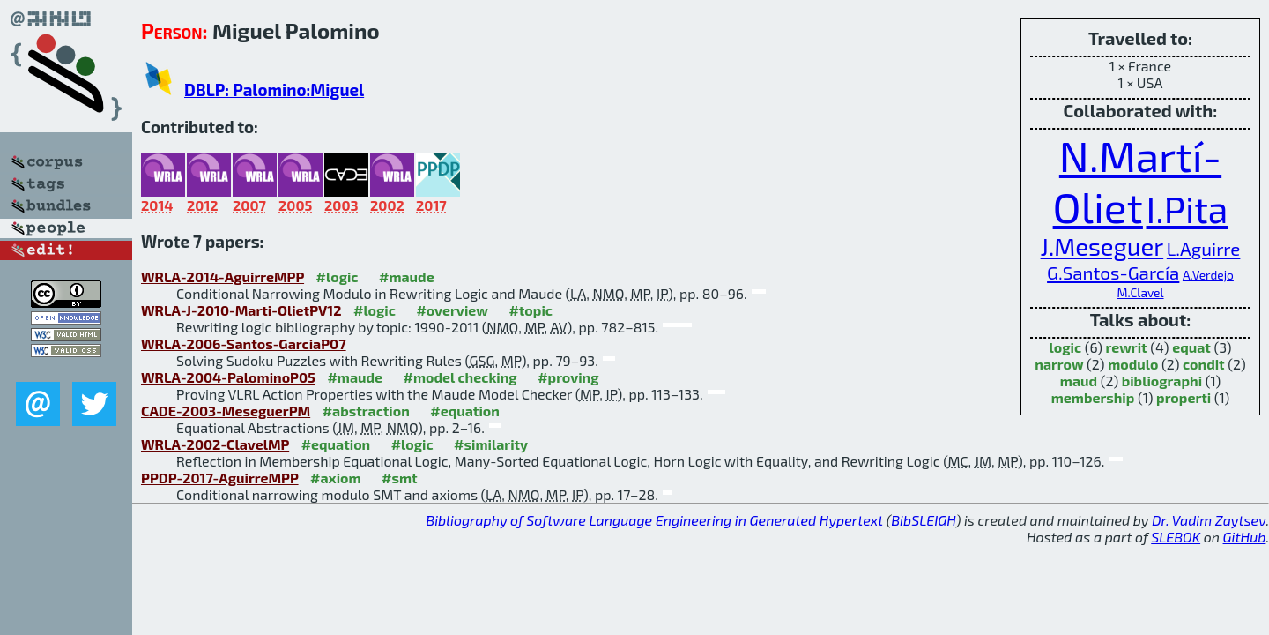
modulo (1133, 363)
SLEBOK (1175, 536)
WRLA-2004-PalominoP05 (228, 377)
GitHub (1244, 536)
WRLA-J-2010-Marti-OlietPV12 (241, 310)
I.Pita (1187, 208)
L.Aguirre (1204, 248)
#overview (452, 310)
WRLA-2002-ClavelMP (215, 444)
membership (1093, 397)
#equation (465, 410)
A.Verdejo (1208, 274)
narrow (1059, 363)
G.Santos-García (1113, 272)
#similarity (491, 444)
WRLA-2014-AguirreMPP (222, 276)
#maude (406, 276)
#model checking (460, 377)
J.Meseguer (1102, 246)
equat (1191, 347)
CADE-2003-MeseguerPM (225, 410)
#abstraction (366, 410)
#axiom (335, 477)
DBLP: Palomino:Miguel (274, 89)
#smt (400, 477)
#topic (530, 310)
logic (1066, 347)
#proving (568, 377)
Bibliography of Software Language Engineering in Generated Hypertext (654, 520)
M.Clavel (1140, 292)
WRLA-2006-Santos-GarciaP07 (243, 343)
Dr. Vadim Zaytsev (1208, 520)
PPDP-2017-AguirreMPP (220, 477)
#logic (337, 276)
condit (1204, 363)
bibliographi (1162, 380)
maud (1078, 380)
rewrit (1126, 347)
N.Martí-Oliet (1137, 181)
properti (1183, 397)
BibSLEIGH (923, 520)
